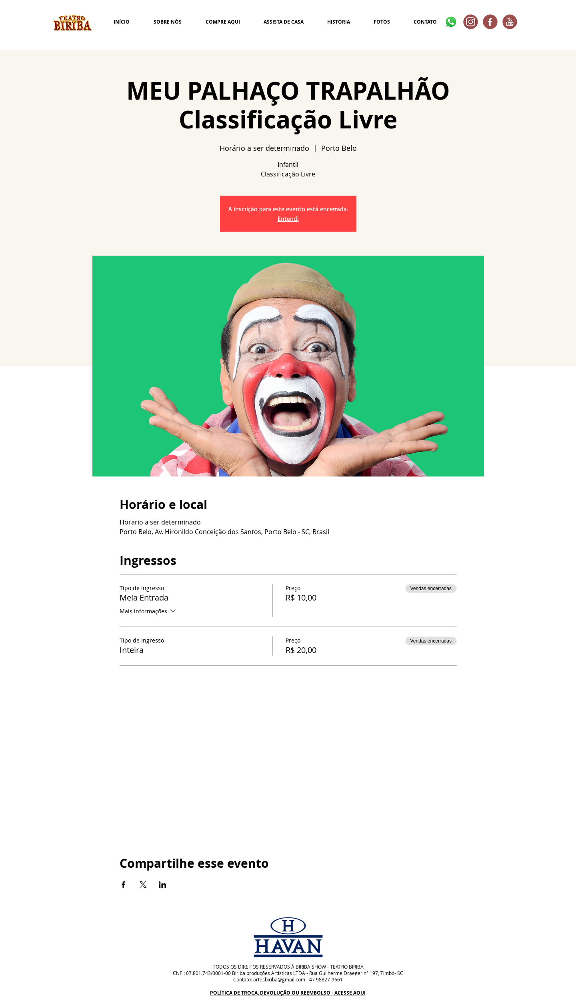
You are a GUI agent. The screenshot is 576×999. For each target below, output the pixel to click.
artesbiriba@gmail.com (279, 979)
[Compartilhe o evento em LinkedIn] (162, 884)
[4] (470, 22)
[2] (490, 22)
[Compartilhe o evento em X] (143, 884)
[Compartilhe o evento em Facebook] (123, 884)
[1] (510, 22)
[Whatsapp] (451, 22)
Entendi (288, 218)
